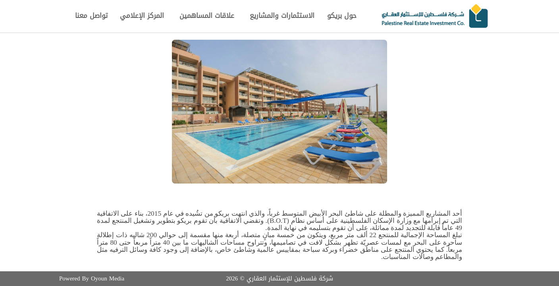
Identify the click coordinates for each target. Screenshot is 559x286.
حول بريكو (342, 15)
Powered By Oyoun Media (91, 278)
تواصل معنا (91, 15)
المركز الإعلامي (142, 15)
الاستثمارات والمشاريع (282, 15)
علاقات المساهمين (206, 15)
